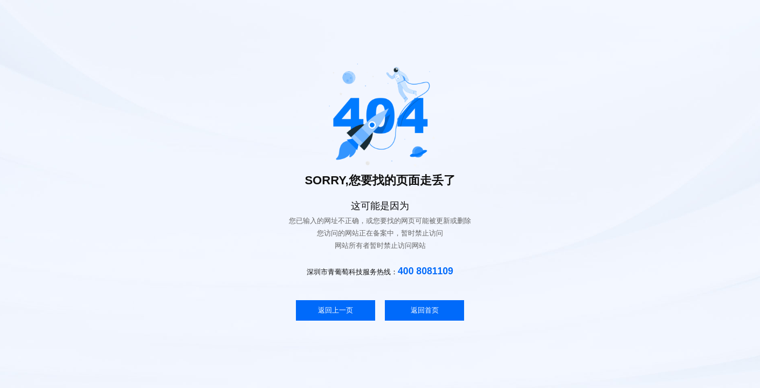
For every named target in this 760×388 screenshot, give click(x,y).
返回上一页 (335, 310)
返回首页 (425, 310)
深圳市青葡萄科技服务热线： (380, 271)
